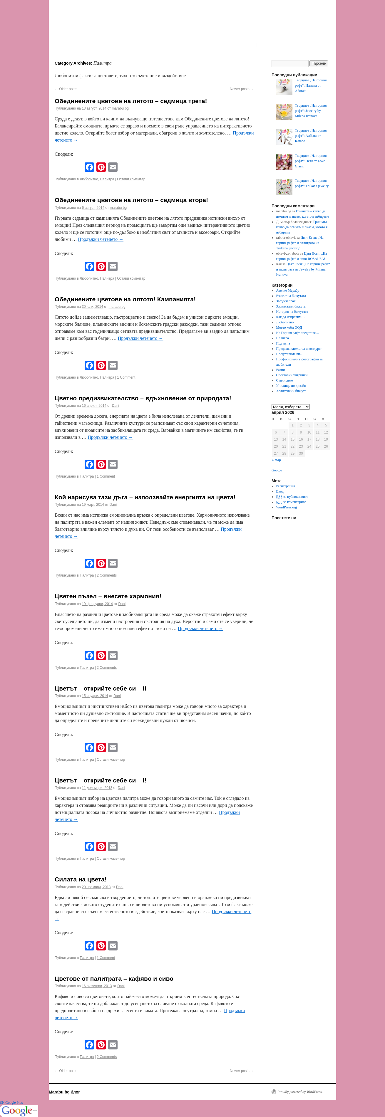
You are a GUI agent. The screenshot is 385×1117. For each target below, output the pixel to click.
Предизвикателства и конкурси (299, 349)
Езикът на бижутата (291, 296)
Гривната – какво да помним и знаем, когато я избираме (303, 227)
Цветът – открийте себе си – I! (100, 780)
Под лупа (283, 343)
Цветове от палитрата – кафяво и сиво (114, 978)
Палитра (107, 179)
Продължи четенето (100, 239)
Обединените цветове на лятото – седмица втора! (131, 199)
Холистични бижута (291, 391)
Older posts (66, 89)
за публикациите (292, 497)
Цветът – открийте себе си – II (100, 688)
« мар (276, 460)
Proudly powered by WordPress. (300, 1092)
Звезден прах (286, 301)
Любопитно (89, 179)
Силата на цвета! (81, 879)
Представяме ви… (290, 354)
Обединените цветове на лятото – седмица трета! (131, 101)
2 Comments (107, 575)
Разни (280, 370)
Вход (280, 491)
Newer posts (242, 89)
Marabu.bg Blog (96, 25)
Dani (115, 406)
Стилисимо (284, 380)
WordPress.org (286, 507)
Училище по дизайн (291, 386)
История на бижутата (292, 312)
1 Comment (126, 377)
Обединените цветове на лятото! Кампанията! (125, 299)
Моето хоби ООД (289, 327)
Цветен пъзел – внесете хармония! (108, 596)
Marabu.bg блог (64, 1092)
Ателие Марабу (287, 290)
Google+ (278, 470)
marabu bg (120, 108)
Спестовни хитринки (292, 375)
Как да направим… (290, 317)
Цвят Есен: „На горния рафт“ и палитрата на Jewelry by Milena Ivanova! (303, 269)
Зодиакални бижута (291, 306)
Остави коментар (131, 179)
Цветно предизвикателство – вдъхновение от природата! (143, 398)
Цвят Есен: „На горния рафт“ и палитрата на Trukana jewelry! (300, 243)
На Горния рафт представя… (297, 333)
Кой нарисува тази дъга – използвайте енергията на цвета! (145, 497)
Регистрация (285, 486)
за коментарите (291, 502)
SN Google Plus (11, 1103)
